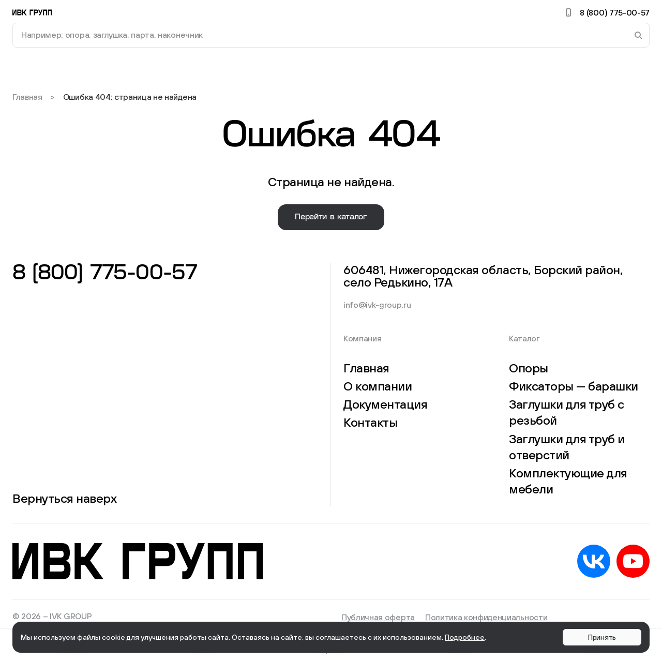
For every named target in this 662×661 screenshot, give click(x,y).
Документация (385, 404)
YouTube (633, 561)
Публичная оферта (378, 617)
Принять (602, 637)
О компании (377, 386)
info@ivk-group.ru (377, 305)
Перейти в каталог (331, 217)
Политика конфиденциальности (486, 617)
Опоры (528, 367)
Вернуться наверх (64, 498)
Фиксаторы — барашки (573, 386)
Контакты (370, 422)
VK (593, 561)
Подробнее (465, 637)
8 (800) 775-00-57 (606, 12)
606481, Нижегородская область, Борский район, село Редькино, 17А (485, 275)
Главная (27, 96)
